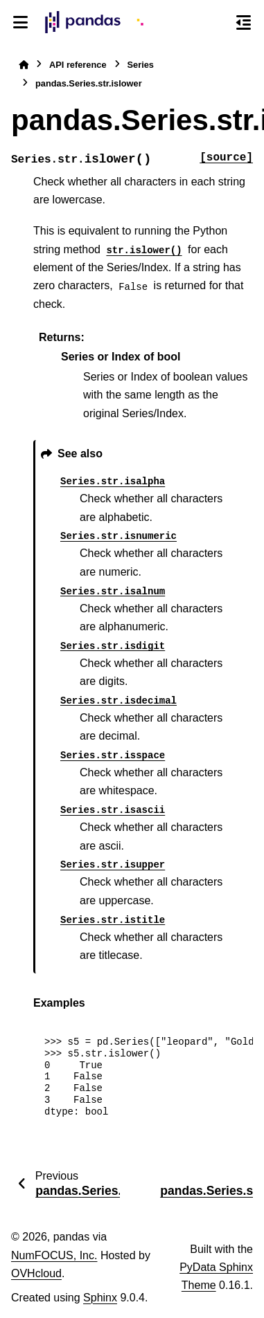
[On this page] (243, 22)
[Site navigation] (20, 22)
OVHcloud (36, 1273)
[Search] (216, 22)
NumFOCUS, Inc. (54, 1255)
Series (140, 65)
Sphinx (100, 1297)
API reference (78, 65)
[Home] (23, 64)
